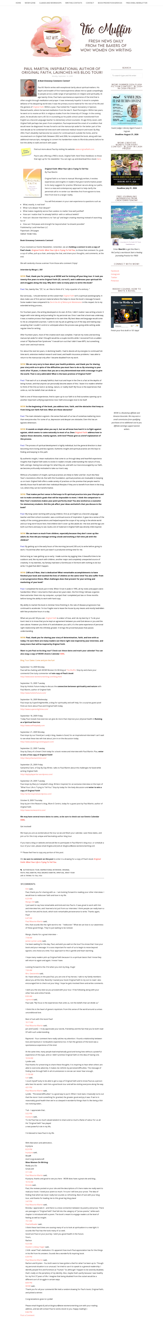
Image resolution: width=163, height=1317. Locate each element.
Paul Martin (31, 873)
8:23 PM (28, 1149)
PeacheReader (31, 1224)
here (99, 159)
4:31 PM (28, 1087)
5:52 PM (28, 1113)
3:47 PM (28, 1201)
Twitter (114, 277)
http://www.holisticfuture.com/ (33, 693)
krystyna (29, 1117)
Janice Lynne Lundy (33, 941)
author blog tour (31, 870)
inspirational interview (50, 870)
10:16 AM (29, 1182)
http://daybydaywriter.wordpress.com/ (36, 774)
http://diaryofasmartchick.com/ (33, 758)
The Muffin (71, 670)
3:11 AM (28, 1172)
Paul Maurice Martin (46, 873)
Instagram (115, 274)
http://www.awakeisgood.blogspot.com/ (37, 742)
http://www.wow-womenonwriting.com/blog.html (41, 676)
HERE (62, 654)
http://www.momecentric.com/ (33, 810)
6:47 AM (28, 918)
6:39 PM (28, 1256)
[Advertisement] (127, 372)
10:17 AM (29, 1022)
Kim (27, 889)
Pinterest (115, 280)
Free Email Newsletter (136, 3)
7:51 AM (28, 1221)
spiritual (60, 873)
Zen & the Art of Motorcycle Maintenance (66, 302)
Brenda (28, 1185)
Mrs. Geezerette (32, 973)
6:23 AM (28, 898)
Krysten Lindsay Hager (35, 1247)
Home (18, 3)
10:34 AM (29, 1058)
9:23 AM (28, 1243)
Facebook (115, 271)
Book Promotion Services (110, 3)
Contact (90, 3)
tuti (26, 1077)
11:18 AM (29, 1074)
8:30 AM (28, 996)
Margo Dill (29, 902)
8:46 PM (28, 1312)
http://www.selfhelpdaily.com (32, 725)
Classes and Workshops (50, 3)
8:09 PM (28, 1283)
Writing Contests (73, 3)
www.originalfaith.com (84, 149)
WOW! (28, 1286)
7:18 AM (28, 937)
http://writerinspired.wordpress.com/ (36, 794)
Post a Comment (27, 1315)
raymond (29, 999)
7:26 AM (28, 970)
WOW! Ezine (30, 3)
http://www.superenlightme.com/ (34, 709)
